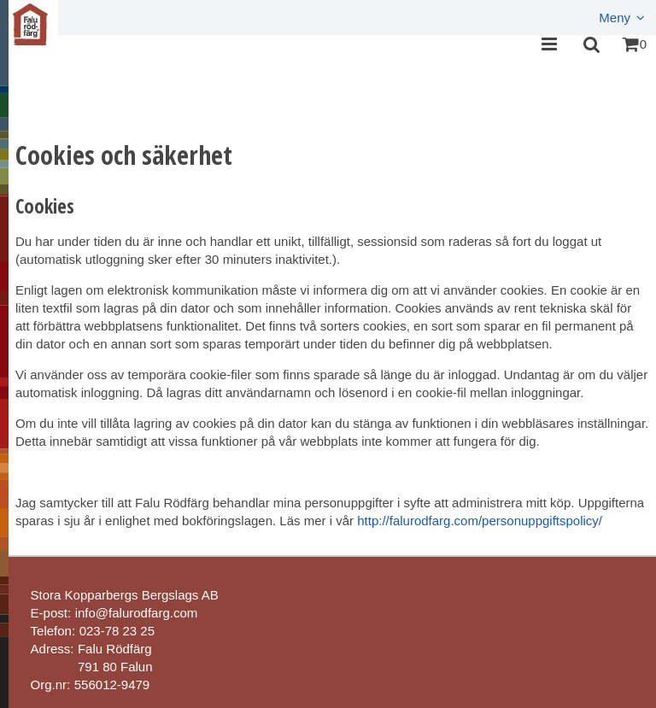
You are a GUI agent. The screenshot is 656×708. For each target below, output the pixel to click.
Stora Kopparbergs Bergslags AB (125, 595)
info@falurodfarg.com (136, 613)
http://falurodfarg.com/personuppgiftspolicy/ (479, 520)
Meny (614, 17)
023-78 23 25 (117, 630)
